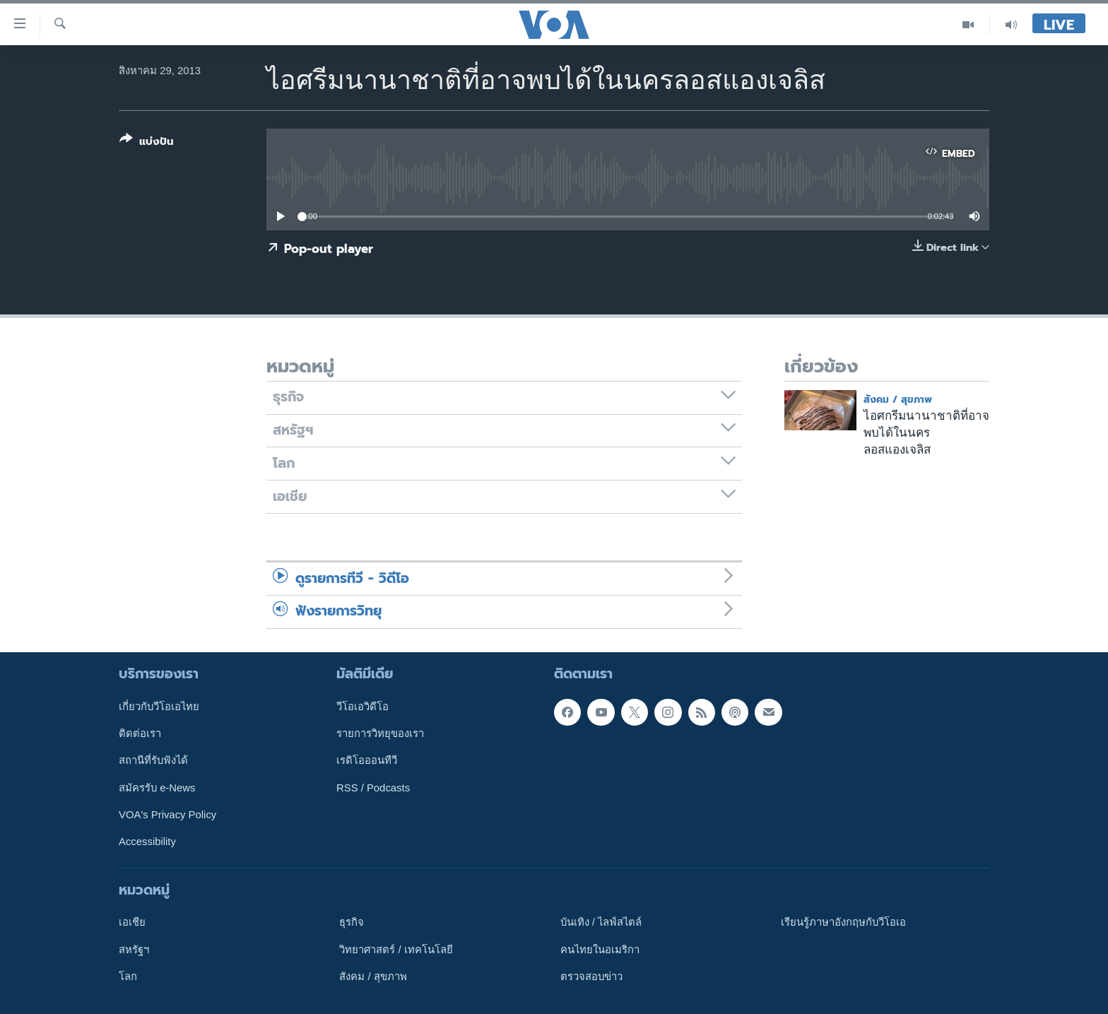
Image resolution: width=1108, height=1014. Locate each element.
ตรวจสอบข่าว (591, 975)
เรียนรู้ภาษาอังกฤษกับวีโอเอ (843, 922)
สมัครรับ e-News (157, 787)
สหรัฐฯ (134, 949)
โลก (128, 975)
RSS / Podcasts (373, 787)
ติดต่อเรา (140, 733)
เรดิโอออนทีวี (366, 760)
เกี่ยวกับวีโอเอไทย (159, 706)
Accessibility (147, 841)
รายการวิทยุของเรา (380, 733)
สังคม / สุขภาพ (898, 399)
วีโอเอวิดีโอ (362, 706)
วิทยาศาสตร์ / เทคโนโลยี (395, 949)
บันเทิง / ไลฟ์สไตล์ (601, 922)
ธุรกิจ (351, 922)
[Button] (146, 143)
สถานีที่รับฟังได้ (153, 760)
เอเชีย (132, 922)
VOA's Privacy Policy (167, 814)
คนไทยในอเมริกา (600, 949)
